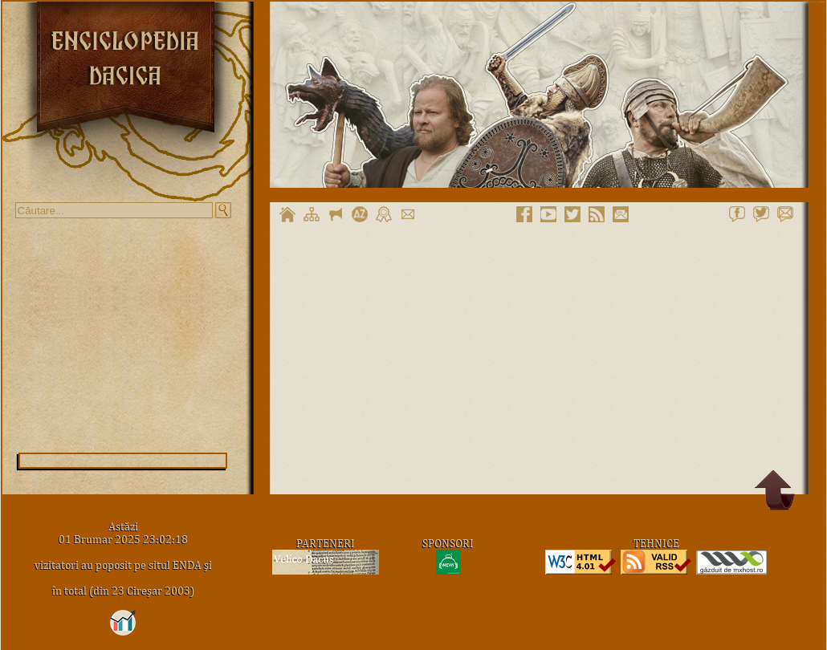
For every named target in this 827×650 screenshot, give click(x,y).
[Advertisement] (122, 335)
